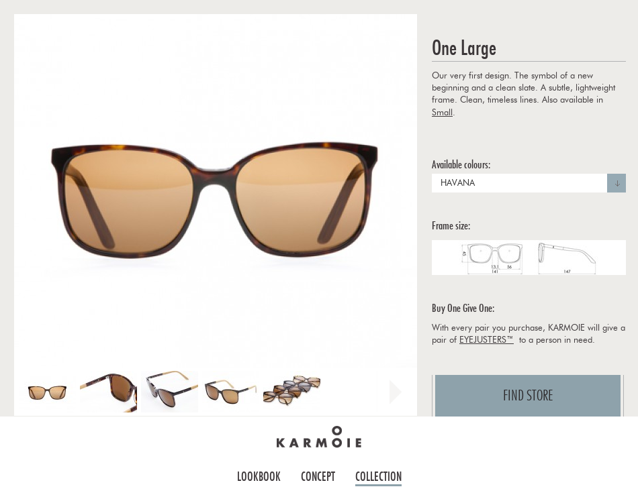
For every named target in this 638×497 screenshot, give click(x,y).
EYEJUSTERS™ (486, 340)
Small (442, 113)
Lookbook (259, 476)
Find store (528, 395)
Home (319, 437)
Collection (378, 476)
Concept (318, 476)
